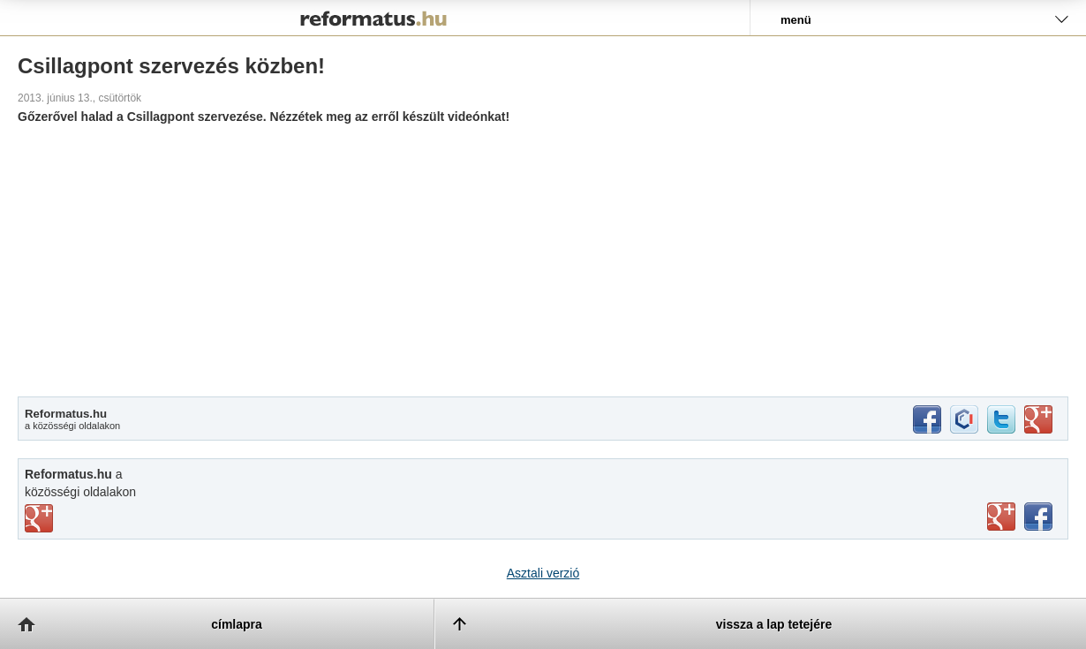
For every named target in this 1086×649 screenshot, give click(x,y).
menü (796, 19)
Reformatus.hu (375, 17)
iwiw (964, 419)
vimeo (39, 518)
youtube (1001, 516)
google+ (1038, 419)
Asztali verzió (543, 573)
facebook (927, 419)
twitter (1001, 419)
